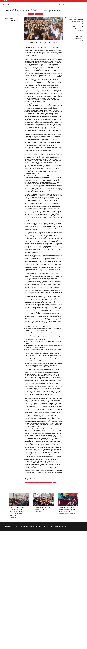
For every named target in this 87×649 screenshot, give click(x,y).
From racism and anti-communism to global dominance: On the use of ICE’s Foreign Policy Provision (18, 511)
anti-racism (27, 482)
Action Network (63, 1)
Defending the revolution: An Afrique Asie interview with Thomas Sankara (67, 509)
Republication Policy (75, 1)
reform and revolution (45, 482)
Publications (55, 1)
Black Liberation (31, 13)
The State (41, 13)
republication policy (57, 526)
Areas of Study (62, 4)
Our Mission (82, 1)
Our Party (49, 1)
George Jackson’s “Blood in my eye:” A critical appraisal (74, 19)
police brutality (38, 482)
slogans (51, 482)
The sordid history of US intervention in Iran (42, 508)
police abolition (32, 482)
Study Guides (78, 4)
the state (54, 482)
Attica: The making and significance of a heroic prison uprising (74, 29)
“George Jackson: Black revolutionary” (76, 37)
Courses (70, 4)
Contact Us (69, 1)
